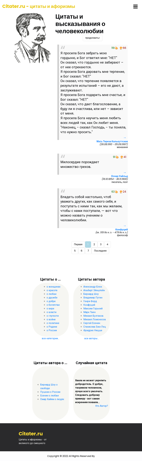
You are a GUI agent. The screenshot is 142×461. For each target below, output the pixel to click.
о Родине (52, 326)
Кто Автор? (101, 405)
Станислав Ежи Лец (94, 326)
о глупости (53, 315)
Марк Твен (89, 312)
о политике (53, 323)
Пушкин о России (50, 391)
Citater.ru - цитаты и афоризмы (38, 6)
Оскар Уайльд (119, 176)
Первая (78, 244)
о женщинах (53, 286)
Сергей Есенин (91, 323)
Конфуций (121, 229)
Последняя (100, 250)
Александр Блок (92, 286)
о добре (51, 301)
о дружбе (52, 297)
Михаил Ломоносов (94, 319)
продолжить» (92, 38)
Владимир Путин (92, 297)
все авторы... (91, 338)
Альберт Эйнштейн (94, 290)
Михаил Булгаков (93, 315)
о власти (51, 312)
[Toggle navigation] (135, 6)
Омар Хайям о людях (52, 399)
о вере (50, 308)
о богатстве (53, 304)
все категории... (50, 338)
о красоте (52, 290)
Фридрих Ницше (92, 330)
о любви (51, 294)
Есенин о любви (49, 395)
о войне (51, 319)
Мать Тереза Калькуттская (112, 141)
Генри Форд (90, 301)
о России (52, 330)
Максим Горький (93, 308)
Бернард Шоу (91, 294)
